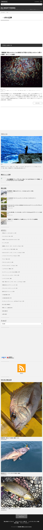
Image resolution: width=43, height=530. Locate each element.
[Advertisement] (21, 31)
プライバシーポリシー (24, 522)
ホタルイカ (33, 90)
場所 (25, 90)
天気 (18, 90)
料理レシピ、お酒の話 (6, 307)
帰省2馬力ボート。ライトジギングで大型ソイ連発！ (11, 473)
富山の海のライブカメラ (9, 521)
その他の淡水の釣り (6, 297)
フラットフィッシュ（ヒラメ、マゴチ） (9, 275)
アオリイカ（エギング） (6, 262)
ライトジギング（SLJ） (6, 236)
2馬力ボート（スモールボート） (8, 233)
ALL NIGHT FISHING (8, 8)
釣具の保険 (4, 310)
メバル (27, 90)
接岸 (2, 90)
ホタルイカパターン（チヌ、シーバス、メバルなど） (32, 57)
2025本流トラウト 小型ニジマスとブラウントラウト (11, 508)
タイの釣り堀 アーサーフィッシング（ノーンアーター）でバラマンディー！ (21, 198)
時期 (20, 90)
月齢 (30, 90)
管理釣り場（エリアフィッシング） (9, 285)
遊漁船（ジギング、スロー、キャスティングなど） (11, 246)
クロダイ (15, 90)
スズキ (5, 90)
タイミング (11, 90)
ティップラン (4, 242)
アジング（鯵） (5, 259)
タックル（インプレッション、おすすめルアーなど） (12, 301)
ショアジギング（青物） (6, 268)
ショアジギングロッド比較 (33, 521)
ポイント (3, 91)
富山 (22, 90)
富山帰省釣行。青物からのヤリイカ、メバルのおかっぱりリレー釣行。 (20, 191)
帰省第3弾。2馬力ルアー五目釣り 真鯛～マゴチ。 (10, 437)
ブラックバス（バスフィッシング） (9, 288)
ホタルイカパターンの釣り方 (21, 521)
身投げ (8, 90)
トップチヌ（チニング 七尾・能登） (9, 249)
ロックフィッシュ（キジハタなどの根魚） (10, 272)
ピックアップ (38, 90)
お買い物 (4, 314)
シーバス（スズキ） (6, 278)
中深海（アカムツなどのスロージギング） (10, 239)
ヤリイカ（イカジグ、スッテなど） (9, 265)
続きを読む (38, 103)
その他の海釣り (5, 294)
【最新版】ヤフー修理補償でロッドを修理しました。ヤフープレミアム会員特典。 (22, 219)
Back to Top (21, 516)
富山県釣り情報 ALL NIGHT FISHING (25, 526)
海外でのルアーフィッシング (7, 291)
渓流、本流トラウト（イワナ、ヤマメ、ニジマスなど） (12, 281)
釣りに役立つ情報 (5, 304)
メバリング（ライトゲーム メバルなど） (9, 255)
